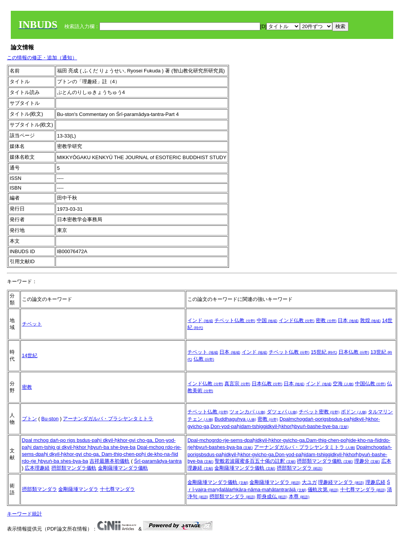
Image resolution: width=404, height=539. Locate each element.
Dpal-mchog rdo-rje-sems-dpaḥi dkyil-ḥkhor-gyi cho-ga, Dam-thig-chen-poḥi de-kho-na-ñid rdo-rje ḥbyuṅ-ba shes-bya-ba (102, 454)
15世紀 (324, 352)
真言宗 (237, 383)
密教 (326, 320)
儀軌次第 (323, 489)
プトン (29, 418)
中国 (267, 320)
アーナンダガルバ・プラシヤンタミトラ (108, 418)
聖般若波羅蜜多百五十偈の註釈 (255, 461)
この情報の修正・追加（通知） (42, 57)
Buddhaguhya (235, 419)
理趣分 (367, 461)
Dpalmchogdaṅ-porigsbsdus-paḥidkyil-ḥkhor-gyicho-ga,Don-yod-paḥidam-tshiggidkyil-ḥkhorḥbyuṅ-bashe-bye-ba (289, 454)
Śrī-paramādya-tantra (158, 461)
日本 (348, 320)
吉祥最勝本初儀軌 (109, 461)
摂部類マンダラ (300, 468)
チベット (32, 324)
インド (200, 320)
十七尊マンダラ (117, 489)
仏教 (204, 359)
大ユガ (309, 482)
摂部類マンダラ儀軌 (73, 468)
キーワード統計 (24, 514)
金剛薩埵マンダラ (78, 489)
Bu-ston (50, 418)
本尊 (299, 496)
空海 (343, 383)
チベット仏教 (234, 320)
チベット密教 (319, 412)
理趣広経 (375, 482)
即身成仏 (272, 496)
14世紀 (29, 355)
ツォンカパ (247, 412)
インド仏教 (297, 320)
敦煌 (370, 320)
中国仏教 (370, 383)
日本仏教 (353, 352)
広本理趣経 (37, 468)
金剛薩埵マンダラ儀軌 (123, 468)
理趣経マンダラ (341, 482)
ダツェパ (282, 412)
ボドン (354, 412)
